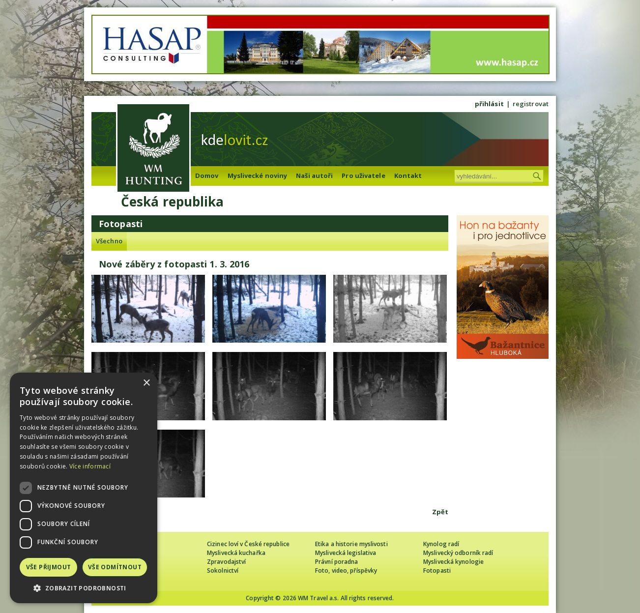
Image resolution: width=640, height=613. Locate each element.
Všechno (109, 240)
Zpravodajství (226, 561)
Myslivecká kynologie (453, 561)
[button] (83, 588)
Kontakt (408, 175)
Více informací (90, 466)
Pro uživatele (363, 175)
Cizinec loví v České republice (248, 544)
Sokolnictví (222, 570)
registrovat (531, 103)
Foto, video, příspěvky (346, 570)
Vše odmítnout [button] (115, 567)
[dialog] (83, 488)
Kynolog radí (441, 544)
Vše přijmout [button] (48, 567)
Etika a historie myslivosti (351, 544)
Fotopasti (437, 570)
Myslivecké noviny (258, 175)
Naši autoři (314, 175)
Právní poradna (336, 561)
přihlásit (489, 103)
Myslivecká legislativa (345, 553)
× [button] (146, 383)
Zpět (440, 511)
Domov (207, 175)
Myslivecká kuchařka (236, 553)
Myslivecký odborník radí (458, 553)
